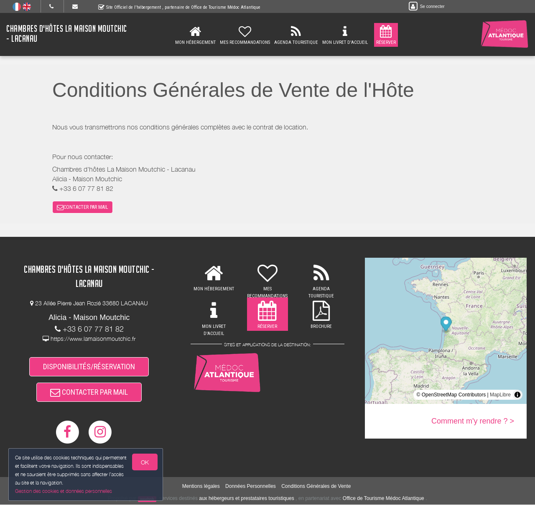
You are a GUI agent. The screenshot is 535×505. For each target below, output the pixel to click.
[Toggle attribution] (517, 395)
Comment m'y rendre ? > (472, 421)
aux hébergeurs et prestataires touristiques (246, 499)
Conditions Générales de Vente (316, 487)
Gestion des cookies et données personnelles (63, 491)
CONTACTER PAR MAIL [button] (82, 207)
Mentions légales (201, 487)
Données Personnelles (250, 487)
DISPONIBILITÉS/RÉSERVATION (89, 366)
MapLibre (500, 395)
